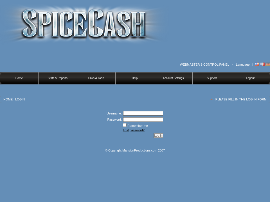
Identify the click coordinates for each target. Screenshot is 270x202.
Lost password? (134, 130)
